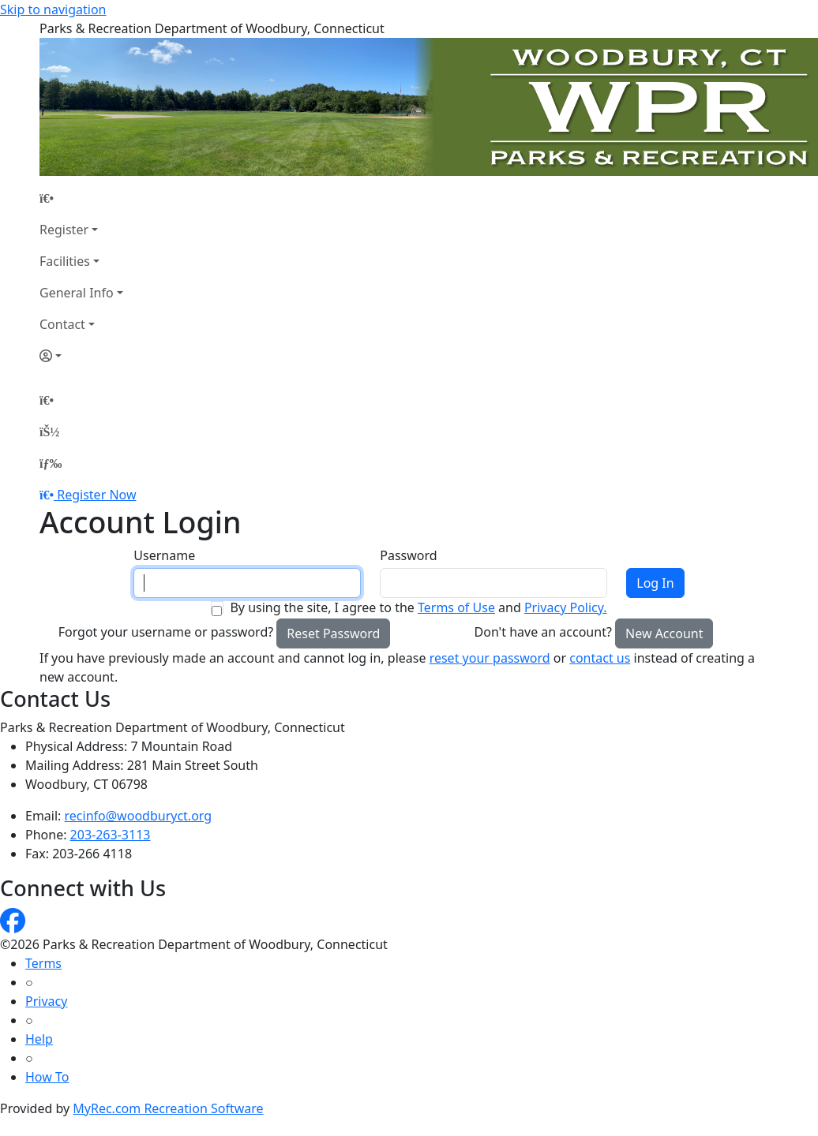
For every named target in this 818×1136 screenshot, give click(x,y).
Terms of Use (456, 607)
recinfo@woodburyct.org (138, 815)
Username (164, 555)
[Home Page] (81, 198)
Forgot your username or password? (166, 632)
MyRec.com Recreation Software (168, 1108)
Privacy (46, 1001)
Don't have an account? (543, 632)
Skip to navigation (53, 9)
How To (47, 1077)
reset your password (490, 658)
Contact (62, 324)
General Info (76, 292)
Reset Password (333, 633)
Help (39, 1039)
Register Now (96, 494)
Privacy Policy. (565, 607)
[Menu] (50, 463)
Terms (43, 963)
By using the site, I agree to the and (418, 607)
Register (63, 229)
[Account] (81, 356)
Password (408, 555)
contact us (599, 658)
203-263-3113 (110, 834)
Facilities (64, 261)
